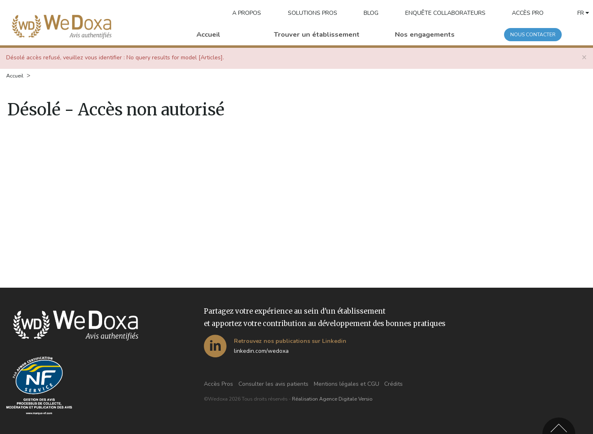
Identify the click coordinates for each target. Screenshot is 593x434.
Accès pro (528, 13)
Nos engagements (425, 34)
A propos (246, 13)
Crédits (393, 384)
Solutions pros (312, 13)
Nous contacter (533, 34)
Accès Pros (218, 384)
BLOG (371, 13)
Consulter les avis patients (273, 384)
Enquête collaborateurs (445, 13)
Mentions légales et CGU (346, 384)
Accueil (208, 34)
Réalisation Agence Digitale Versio (332, 399)
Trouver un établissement (317, 34)
